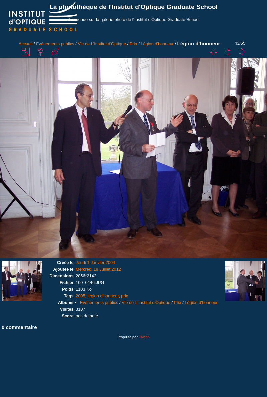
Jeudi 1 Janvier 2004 (95, 262)
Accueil (25, 43)
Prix (133, 43)
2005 (80, 295)
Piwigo (144, 337)
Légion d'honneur (157, 43)
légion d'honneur (103, 295)
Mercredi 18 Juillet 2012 (98, 269)
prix (124, 295)
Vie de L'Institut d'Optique (102, 43)
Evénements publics (55, 43)
